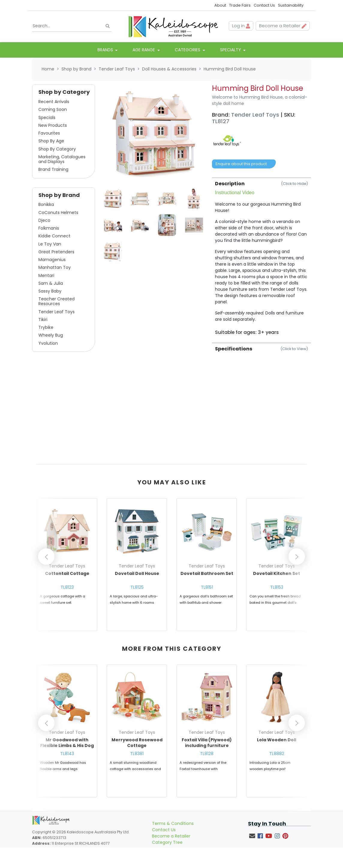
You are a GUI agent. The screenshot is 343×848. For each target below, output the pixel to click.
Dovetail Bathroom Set (206, 574)
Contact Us (264, 5)
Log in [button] (241, 26)
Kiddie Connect (54, 237)
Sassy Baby (49, 292)
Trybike (45, 328)
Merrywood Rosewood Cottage (137, 745)
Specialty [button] (231, 50)
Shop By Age (51, 141)
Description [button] (261, 183)
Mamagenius (52, 260)
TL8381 (137, 756)
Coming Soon (52, 110)
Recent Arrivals (53, 102)
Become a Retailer (171, 841)
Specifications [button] (261, 349)
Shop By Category (57, 149)
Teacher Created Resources (56, 301)
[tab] (261, 257)
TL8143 (67, 756)
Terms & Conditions (173, 829)
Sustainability (290, 5)
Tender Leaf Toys (56, 312)
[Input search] (72, 26)
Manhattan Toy (54, 268)
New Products (52, 126)
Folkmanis (48, 229)
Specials (46, 118)
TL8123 (67, 588)
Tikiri (42, 320)
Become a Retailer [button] (282, 26)
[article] (67, 567)
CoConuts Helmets (58, 213)
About (220, 5)
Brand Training (53, 170)
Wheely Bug (50, 336)
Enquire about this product (241, 164)
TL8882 (276, 756)
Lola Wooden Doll (276, 742)
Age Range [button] (144, 50)
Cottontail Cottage (67, 574)
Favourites (49, 134)
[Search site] (108, 26)
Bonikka (46, 205)
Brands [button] (105, 50)
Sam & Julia (50, 284)
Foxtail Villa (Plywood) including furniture (207, 745)
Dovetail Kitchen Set (276, 574)
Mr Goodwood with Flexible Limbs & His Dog (67, 745)
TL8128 (206, 756)
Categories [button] (188, 50)
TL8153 (276, 588)
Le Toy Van (49, 244)
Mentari (46, 276)
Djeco (44, 221)
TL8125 (137, 588)
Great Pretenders (56, 252)
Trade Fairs (240, 5)
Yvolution (48, 344)
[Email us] (252, 841)
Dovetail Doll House (137, 574)
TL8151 (207, 588)
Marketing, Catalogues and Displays (61, 159)
